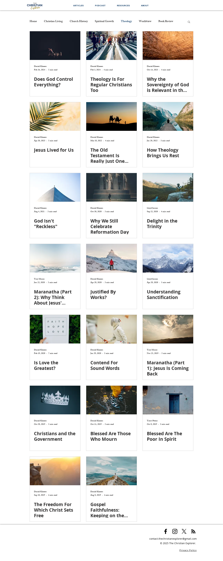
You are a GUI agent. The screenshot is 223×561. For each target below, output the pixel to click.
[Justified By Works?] (111, 258)
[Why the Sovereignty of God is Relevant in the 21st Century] (168, 45)
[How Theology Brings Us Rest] (168, 116)
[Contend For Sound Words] (111, 329)
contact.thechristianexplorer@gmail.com (173, 538)
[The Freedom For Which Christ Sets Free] (55, 471)
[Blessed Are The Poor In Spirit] (168, 400)
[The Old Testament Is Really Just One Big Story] (111, 116)
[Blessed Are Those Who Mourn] (111, 400)
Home (33, 21)
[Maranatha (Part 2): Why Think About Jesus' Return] (55, 258)
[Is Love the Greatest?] (55, 329)
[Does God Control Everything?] (55, 45)
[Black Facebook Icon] (165, 531)
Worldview (145, 21)
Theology (126, 21)
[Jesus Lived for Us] (55, 116)
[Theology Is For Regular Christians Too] (111, 45)
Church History (79, 21)
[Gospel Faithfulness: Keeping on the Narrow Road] (111, 471)
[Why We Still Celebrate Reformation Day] (111, 187)
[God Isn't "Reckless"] (55, 187)
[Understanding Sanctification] (168, 258)
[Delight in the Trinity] (168, 187)
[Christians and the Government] (55, 400)
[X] (184, 531)
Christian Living (53, 21)
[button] (123, 5)
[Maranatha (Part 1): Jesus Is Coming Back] (168, 329)
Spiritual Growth (104, 21)
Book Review (165, 21)
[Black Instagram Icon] (174, 531)
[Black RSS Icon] (193, 531)
